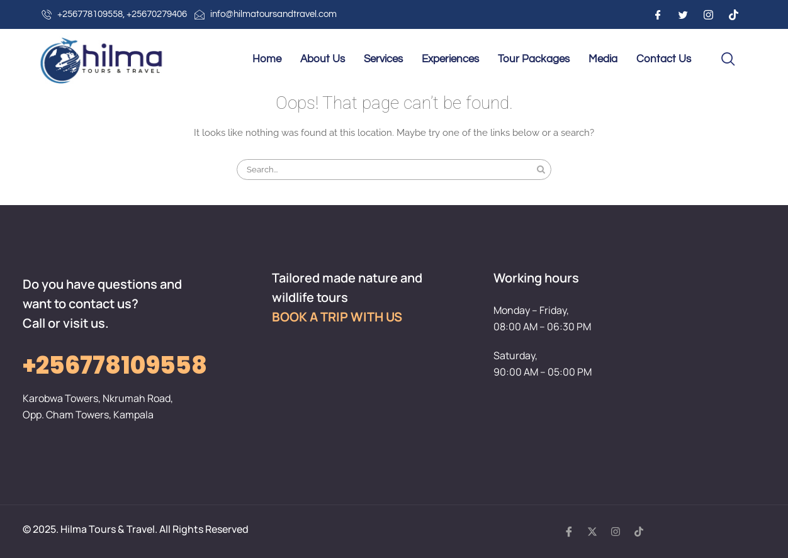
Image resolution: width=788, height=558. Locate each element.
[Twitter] (682, 14)
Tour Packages (534, 59)
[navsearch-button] (728, 59)
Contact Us (663, 59)
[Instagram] (708, 14)
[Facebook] (657, 14)
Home (266, 59)
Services (383, 59)
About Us (322, 59)
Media (602, 59)
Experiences (450, 59)
